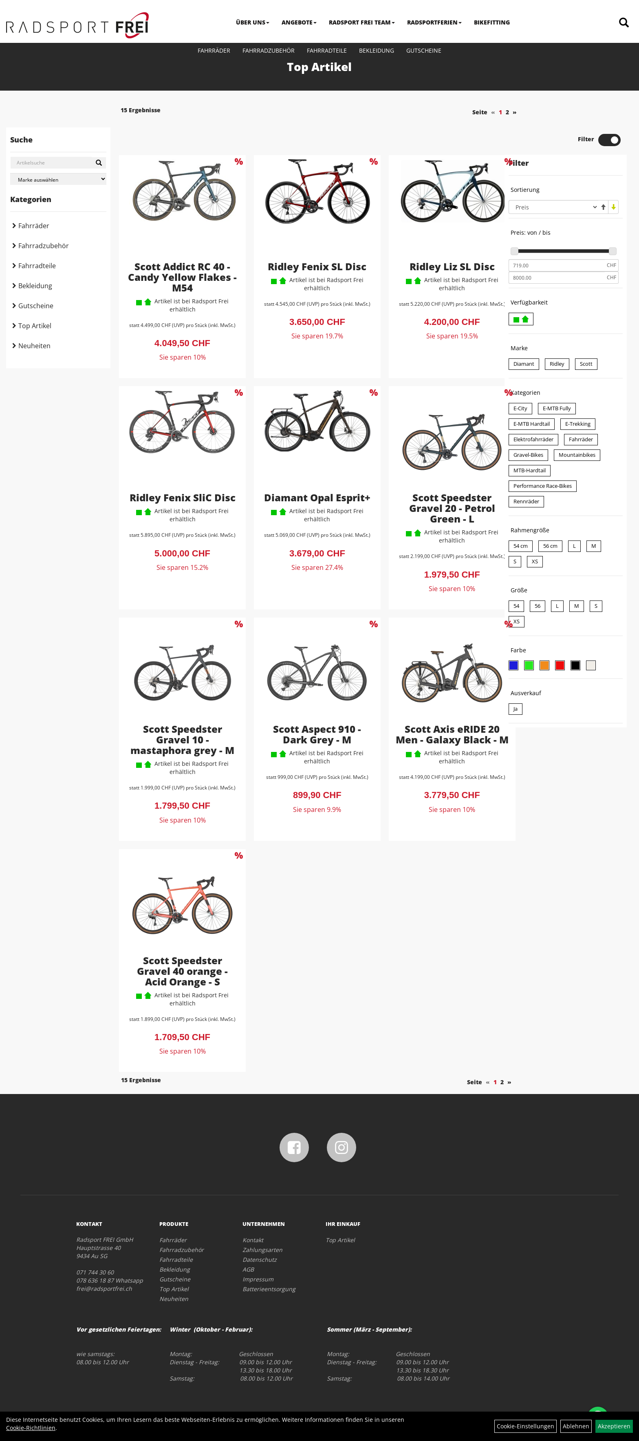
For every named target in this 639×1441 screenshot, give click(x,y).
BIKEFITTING (492, 22)
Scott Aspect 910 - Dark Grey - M (306, 706)
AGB (248, 1241)
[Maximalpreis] (557, 250)
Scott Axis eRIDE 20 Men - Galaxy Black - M (434, 711)
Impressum (257, 1251)
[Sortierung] (553, 179)
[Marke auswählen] (58, 179)
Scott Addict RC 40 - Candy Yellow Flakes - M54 (178, 248)
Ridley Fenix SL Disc (306, 238)
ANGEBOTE (299, 22)
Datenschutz (259, 1231)
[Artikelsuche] (624, 23)
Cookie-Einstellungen (525, 1426)
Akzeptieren (614, 1426)
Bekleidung (376, 50)
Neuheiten (34, 345)
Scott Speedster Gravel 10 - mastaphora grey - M (179, 711)
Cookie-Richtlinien (30, 1428)
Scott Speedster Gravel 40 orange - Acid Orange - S (178, 942)
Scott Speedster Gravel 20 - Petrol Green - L (435, 480)
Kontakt (252, 1212)
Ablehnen (576, 1426)
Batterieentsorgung (268, 1261)
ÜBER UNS (252, 22)
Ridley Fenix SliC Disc (178, 469)
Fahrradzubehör (268, 50)
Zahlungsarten (262, 1221)
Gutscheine (423, 50)
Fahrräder (214, 50)
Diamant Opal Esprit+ (306, 469)
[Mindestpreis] (557, 237)
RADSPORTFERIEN (434, 22)
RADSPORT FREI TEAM (362, 22)
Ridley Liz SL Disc (434, 238)
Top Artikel (34, 325)
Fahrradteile (327, 50)
